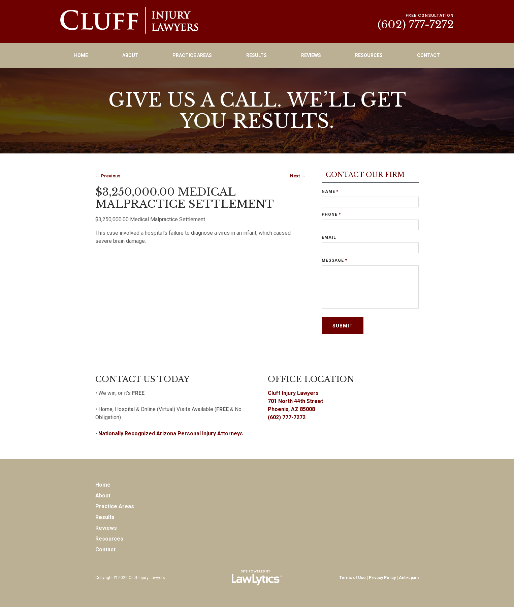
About (130, 55)
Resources (369, 55)
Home (81, 55)
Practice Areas (192, 55)
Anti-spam (409, 577)
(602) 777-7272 (416, 24)
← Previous (108, 175)
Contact (428, 55)
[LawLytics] (257, 577)
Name (330, 191)
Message (334, 260)
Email (329, 237)
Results (256, 55)
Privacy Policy (382, 577)
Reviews (311, 55)
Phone (331, 214)
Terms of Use (352, 577)
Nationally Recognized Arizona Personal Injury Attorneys (170, 433)
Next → (298, 175)
